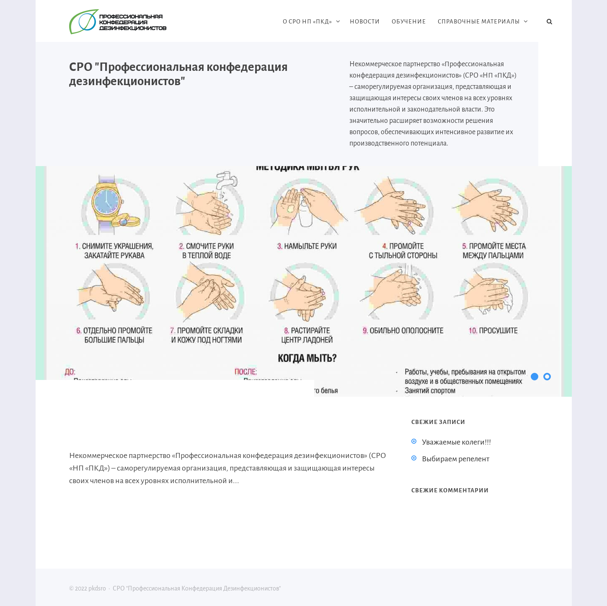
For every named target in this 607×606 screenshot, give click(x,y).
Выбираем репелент (455, 459)
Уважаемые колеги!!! (456, 442)
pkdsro (132, 21)
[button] (534, 376)
